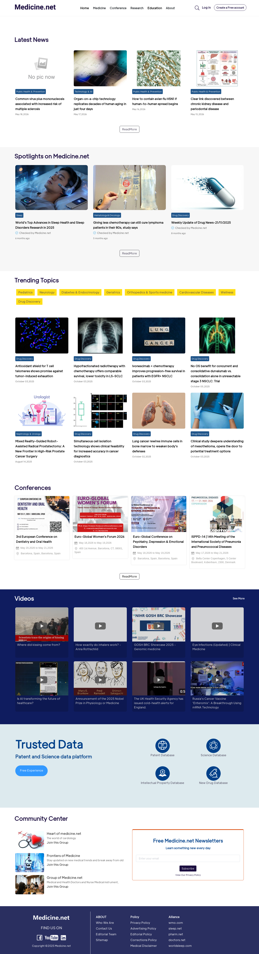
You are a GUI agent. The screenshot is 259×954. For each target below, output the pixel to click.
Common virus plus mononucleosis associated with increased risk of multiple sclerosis (39, 104)
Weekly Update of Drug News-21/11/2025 (201, 222)
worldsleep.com (180, 946)
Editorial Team (106, 934)
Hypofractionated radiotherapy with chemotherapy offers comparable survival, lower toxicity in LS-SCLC (99, 371)
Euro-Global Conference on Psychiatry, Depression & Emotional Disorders (158, 542)
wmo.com (176, 923)
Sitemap (102, 940)
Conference (118, 8)
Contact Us (104, 928)
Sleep (19, 215)
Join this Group (57, 842)
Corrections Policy (143, 940)
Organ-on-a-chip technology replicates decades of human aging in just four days (100, 104)
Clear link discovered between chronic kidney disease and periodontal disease (212, 104)
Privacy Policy (140, 923)
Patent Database (162, 755)
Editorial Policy (141, 934)
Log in (206, 7)
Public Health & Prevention (30, 91)
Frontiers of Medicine (63, 855)
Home (84, 8)
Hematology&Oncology (107, 215)
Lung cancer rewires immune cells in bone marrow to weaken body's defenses (157, 446)
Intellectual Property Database (162, 783)
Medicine (99, 8)
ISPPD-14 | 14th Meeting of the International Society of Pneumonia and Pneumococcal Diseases (216, 542)
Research (136, 8)
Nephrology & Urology (28, 433)
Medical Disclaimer (143, 946)
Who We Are (105, 923)
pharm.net (176, 934)
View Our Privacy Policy (188, 874)
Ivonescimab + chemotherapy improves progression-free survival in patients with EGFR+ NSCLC (158, 371)
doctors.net (177, 940)
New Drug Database (213, 783)
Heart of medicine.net (64, 833)
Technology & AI (83, 91)
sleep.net (175, 928)
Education (154, 8)
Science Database (213, 755)
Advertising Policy (143, 928)
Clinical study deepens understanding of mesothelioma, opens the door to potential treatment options (217, 446)
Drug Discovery (180, 215)
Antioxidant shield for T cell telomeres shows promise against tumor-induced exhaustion (39, 371)
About (170, 8)
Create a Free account (230, 7)
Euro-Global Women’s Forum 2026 (99, 536)
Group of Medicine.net (64, 877)
